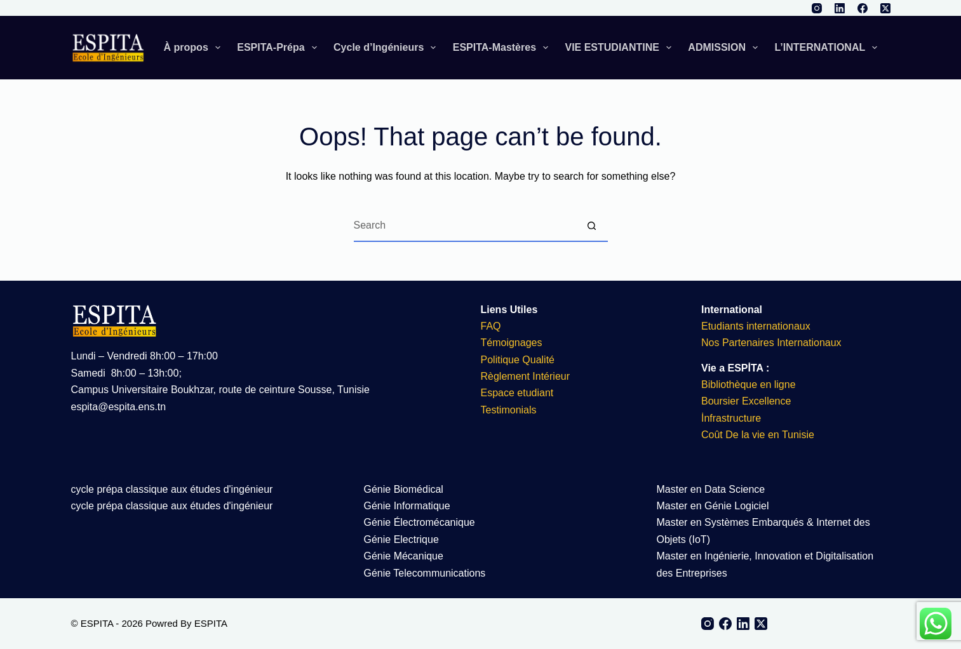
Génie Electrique (401, 539)
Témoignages (511, 342)
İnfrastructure (731, 418)
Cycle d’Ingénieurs (387, 47)
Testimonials (509, 410)
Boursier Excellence (746, 401)
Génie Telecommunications (425, 573)
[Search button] (592, 226)
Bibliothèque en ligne (748, 384)
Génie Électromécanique (421, 522)
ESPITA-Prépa (279, 47)
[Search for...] (465, 226)
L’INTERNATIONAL (828, 47)
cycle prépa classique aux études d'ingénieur (172, 489)
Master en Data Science (711, 489)
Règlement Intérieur (525, 376)
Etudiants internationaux (755, 326)
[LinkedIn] (840, 8)
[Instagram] (817, 8)
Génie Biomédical (403, 489)
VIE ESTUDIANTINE (620, 47)
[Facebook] (862, 8)
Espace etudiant (517, 392)
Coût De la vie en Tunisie (759, 434)
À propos (194, 47)
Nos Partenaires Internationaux (771, 342)
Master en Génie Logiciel (713, 505)
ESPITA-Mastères (503, 47)
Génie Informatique (407, 505)
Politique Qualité (518, 359)
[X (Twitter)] (885, 8)
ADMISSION (725, 47)
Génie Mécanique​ (403, 556)
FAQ (491, 326)
